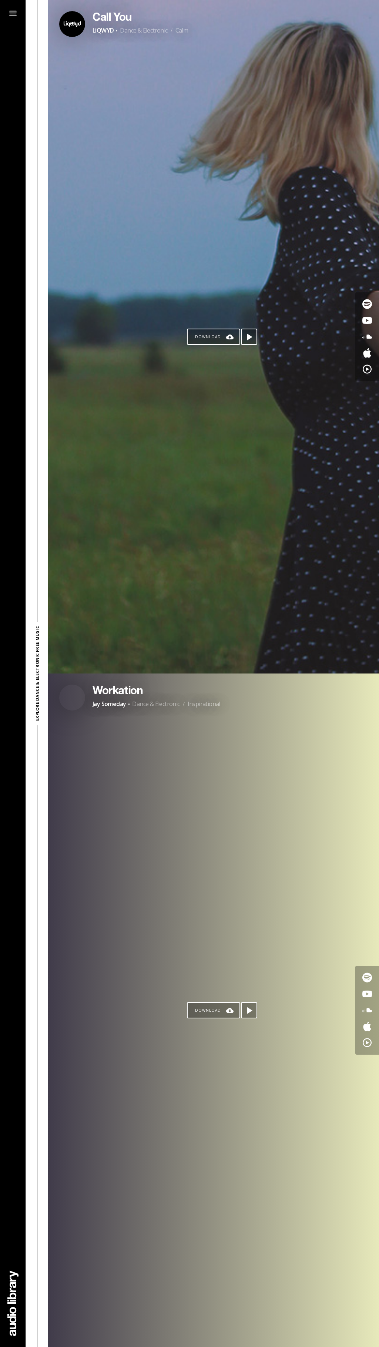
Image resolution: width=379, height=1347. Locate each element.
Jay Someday (109, 704)
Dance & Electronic (143, 30)
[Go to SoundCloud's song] (367, 337)
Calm (181, 30)
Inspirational (204, 704)
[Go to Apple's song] (367, 353)
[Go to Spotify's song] (367, 304)
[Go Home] (13, 1303)
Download (208, 336)
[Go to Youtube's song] (367, 320)
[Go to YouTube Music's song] (367, 369)
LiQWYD (103, 30)
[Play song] (249, 337)
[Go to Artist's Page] (72, 24)
